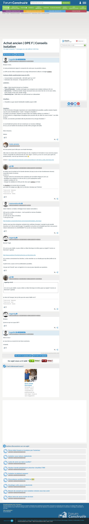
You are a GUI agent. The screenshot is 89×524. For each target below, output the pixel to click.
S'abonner (79, 41)
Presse (59, 520)
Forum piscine (76, 11)
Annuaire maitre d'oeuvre (34, 11)
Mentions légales (38, 520)
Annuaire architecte (55, 11)
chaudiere (7, 185)
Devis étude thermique (29, 384)
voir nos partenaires (7, 511)
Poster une (39, 355)
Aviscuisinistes (83, 8)
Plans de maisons (55, 7)
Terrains (46, 7)
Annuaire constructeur (13, 11)
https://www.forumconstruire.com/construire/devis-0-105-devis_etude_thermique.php (31, 160)
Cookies (82, 520)
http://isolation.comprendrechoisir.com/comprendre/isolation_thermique (22, 221)
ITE (18, 187)
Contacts (20, 520)
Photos (23, 7)
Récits (14, 8)
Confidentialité (76, 520)
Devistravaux (64, 8)
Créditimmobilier (39, 8)
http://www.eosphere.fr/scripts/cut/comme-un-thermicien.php (19, 255)
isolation (49, 71)
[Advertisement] (44, 26)
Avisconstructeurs (74, 8)
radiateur (33, 182)
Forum (5, 7)
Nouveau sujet (9, 54)
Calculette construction (48, 520)
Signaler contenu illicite (28, 520)
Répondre (19, 54)
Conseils (31, 7)
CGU (55, 520)
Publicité (70, 520)
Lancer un (23, 355)
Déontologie (64, 520)
